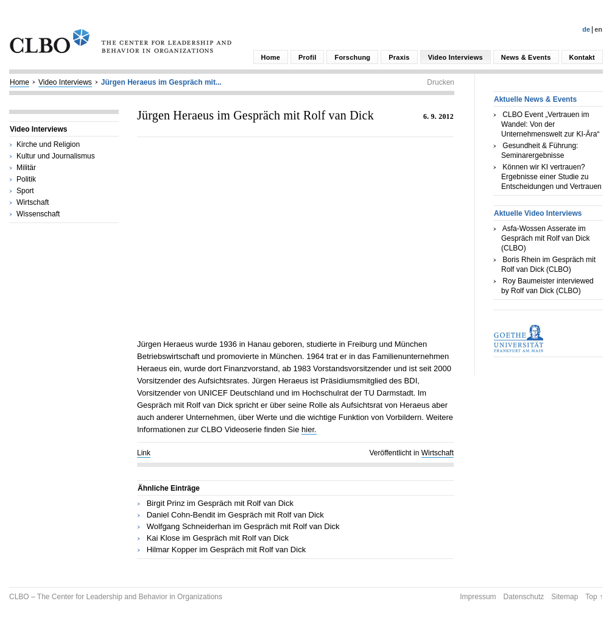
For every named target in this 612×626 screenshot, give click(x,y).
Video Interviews (455, 57)
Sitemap (564, 596)
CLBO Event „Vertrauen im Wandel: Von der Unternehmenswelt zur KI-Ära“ (550, 124)
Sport (25, 191)
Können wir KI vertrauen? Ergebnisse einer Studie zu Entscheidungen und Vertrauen (551, 177)
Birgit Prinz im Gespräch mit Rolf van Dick (220, 503)
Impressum (478, 596)
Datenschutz (524, 596)
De (586, 29)
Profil (307, 57)
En (598, 29)
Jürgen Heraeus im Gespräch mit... (161, 82)
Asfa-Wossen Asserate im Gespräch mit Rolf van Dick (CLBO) (545, 238)
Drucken (440, 82)
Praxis (399, 57)
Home (270, 57)
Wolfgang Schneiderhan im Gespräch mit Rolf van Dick (243, 526)
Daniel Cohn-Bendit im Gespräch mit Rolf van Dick (235, 514)
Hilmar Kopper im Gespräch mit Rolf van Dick (226, 549)
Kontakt (582, 57)
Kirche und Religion (48, 144)
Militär (26, 167)
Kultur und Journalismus (55, 156)
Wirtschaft (32, 202)
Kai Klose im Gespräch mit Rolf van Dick (218, 537)
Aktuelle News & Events (535, 99)
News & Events (526, 57)
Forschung (352, 57)
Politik (26, 179)
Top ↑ (594, 596)
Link (143, 453)
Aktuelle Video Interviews (538, 213)
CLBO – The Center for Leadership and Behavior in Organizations (115, 596)
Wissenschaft (38, 214)
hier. (309, 429)
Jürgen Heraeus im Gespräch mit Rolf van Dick (255, 115)
